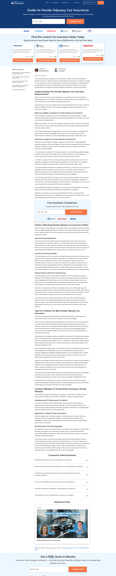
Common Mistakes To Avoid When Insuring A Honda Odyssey (20, 86)
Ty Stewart (62, 70)
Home (38, 548)
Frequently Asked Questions (18, 89)
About (77, 2)
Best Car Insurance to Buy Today (50, 548)
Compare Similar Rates (23, 60)
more (14, 53)
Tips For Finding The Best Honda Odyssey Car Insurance (20, 81)
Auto (48, 2)
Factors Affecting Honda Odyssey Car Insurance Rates (21, 77)
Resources (65, 2)
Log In (101, 3)
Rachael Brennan (44, 70)
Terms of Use (80, 25)
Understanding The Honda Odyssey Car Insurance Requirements (21, 73)
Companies (56, 2)
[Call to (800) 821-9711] (90, 3)
